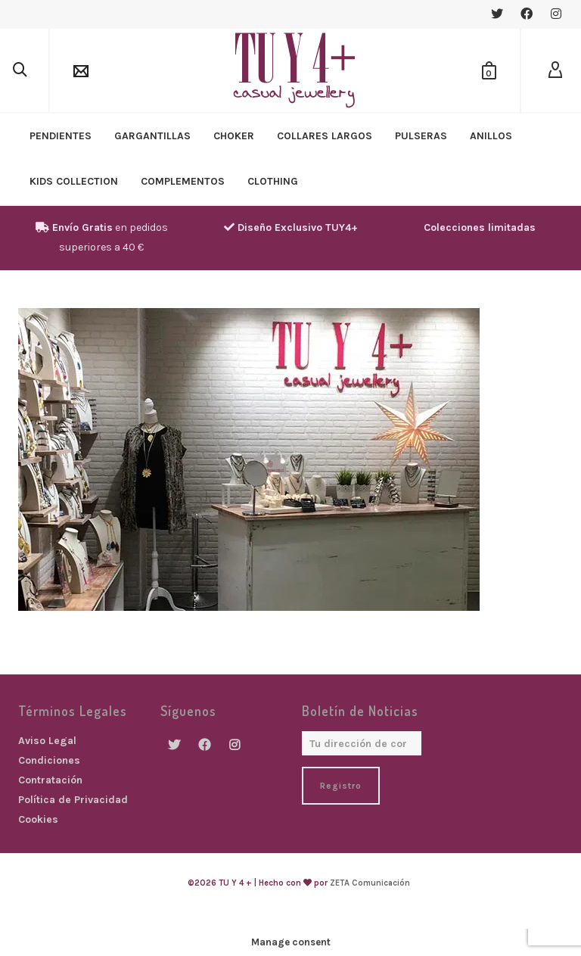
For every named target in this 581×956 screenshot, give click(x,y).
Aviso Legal (47, 740)
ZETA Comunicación (370, 883)
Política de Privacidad (73, 799)
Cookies (38, 819)
